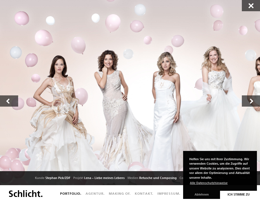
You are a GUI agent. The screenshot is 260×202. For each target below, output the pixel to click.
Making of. (120, 194)
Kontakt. (144, 194)
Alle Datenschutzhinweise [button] (209, 183)
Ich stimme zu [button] (239, 194)
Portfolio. (70, 194)
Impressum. (168, 194)
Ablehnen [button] (202, 194)
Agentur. (95, 194)
